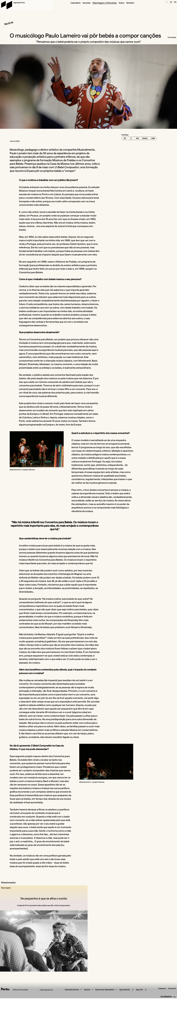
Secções (73, 2)
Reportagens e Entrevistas (90, 2)
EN (175, 2)
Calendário (63, 2)
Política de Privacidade (21, 1017)
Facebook (172, 1017)
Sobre (106, 2)
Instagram (161, 1017)
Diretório (115, 2)
